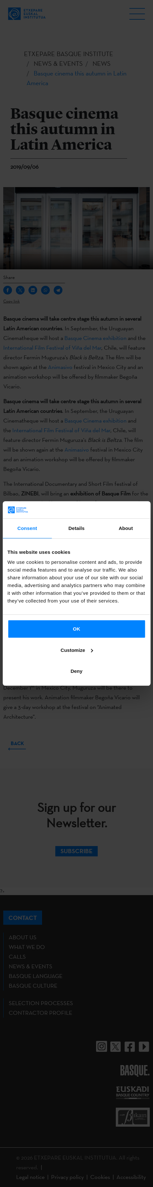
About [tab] (126, 528)
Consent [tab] (27, 528)
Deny (76, 671)
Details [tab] (77, 528)
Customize (76, 650)
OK (76, 629)
